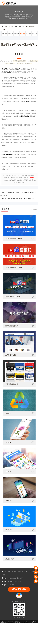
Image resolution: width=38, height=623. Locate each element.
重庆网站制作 (6, 69)
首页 (16, 26)
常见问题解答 (22, 36)
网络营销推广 (16, 36)
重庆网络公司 (10, 63)
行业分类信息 (34, 36)
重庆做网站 (18, 69)
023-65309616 (19, 589)
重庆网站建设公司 (23, 101)
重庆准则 (20, 63)
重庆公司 (10, 72)
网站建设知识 (10, 36)
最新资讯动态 (4, 36)
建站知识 (21, 26)
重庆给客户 (34, 61)
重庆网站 (28, 63)
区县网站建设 (28, 36)
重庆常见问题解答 (19, 61)
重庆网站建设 (25, 116)
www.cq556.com (25, 622)
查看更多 (35, 209)
